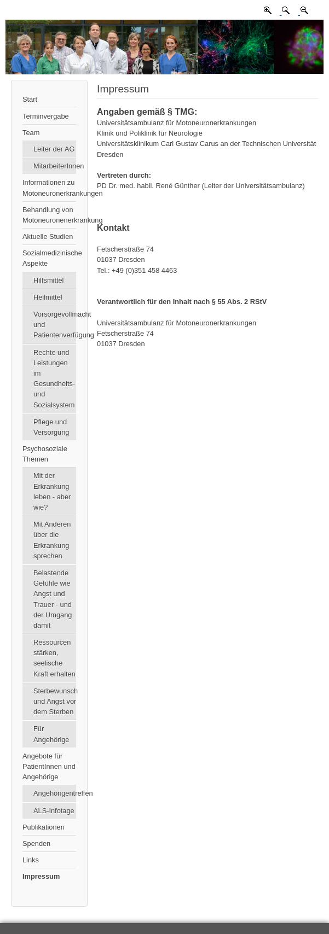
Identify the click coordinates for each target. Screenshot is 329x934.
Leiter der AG (53, 149)
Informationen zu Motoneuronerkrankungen (49, 187)
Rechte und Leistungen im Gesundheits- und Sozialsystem (54, 378)
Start (29, 99)
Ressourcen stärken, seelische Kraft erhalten (54, 658)
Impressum (41, 876)
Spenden (36, 843)
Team (30, 133)
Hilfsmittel (48, 280)
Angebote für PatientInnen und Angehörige (49, 766)
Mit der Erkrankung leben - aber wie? (52, 491)
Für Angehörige (51, 734)
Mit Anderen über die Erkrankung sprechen (52, 540)
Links (30, 860)
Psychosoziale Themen (44, 454)
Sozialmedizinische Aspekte (49, 258)
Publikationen (43, 827)
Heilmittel (47, 297)
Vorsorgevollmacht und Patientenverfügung (54, 324)
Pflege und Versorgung (51, 427)
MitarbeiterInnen (54, 166)
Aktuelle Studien (47, 236)
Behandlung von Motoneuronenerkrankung (49, 215)
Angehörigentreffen (54, 793)
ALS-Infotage (53, 811)
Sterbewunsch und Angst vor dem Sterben (54, 701)
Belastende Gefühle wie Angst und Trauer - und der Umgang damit (52, 599)
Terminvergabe (45, 116)
